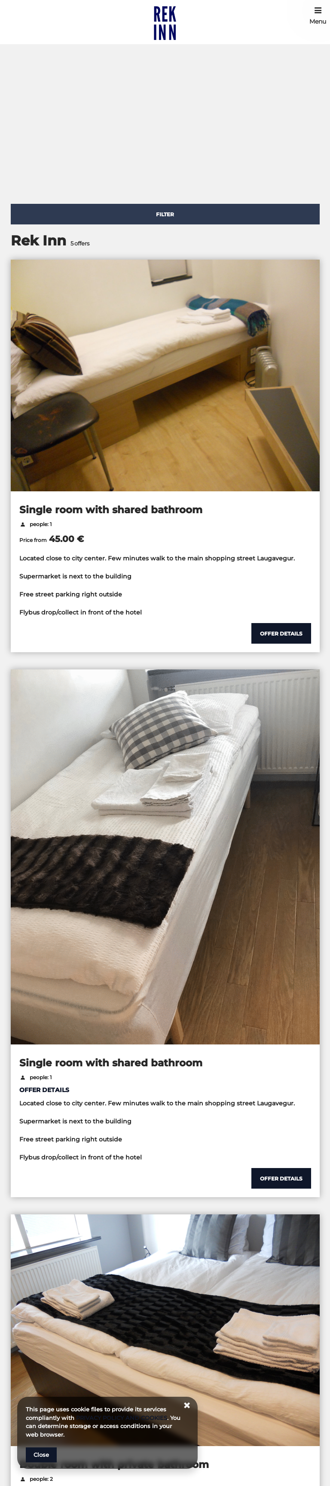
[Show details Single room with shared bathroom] (281, 633)
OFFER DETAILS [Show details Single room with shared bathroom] (44, 1090)
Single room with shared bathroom (110, 510)
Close (41, 1454)
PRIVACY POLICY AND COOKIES (121, 1417)
